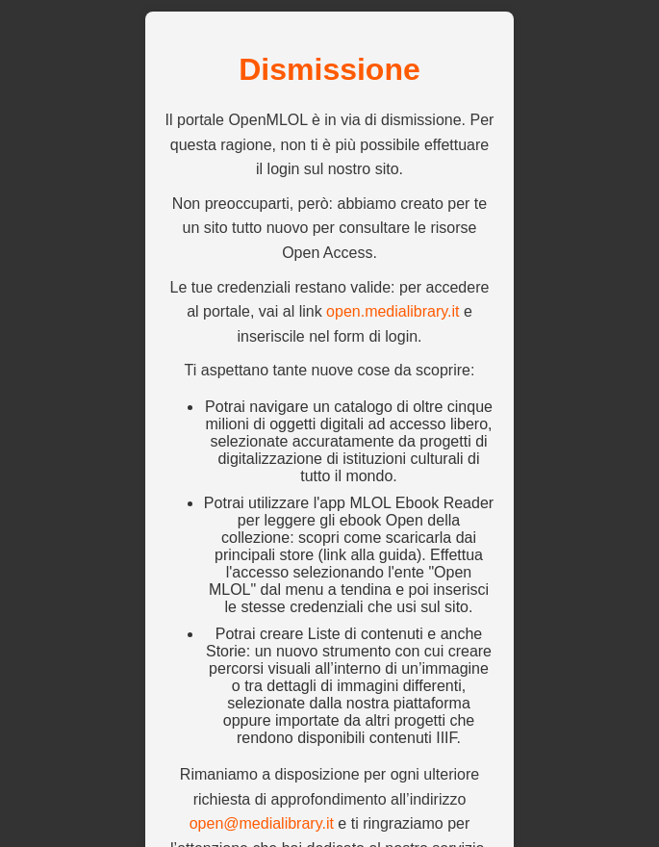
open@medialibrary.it (262, 823)
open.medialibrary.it (392, 311)
